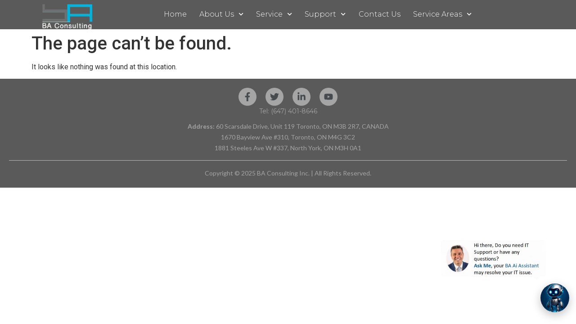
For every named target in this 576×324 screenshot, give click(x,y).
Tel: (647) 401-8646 (288, 111)
